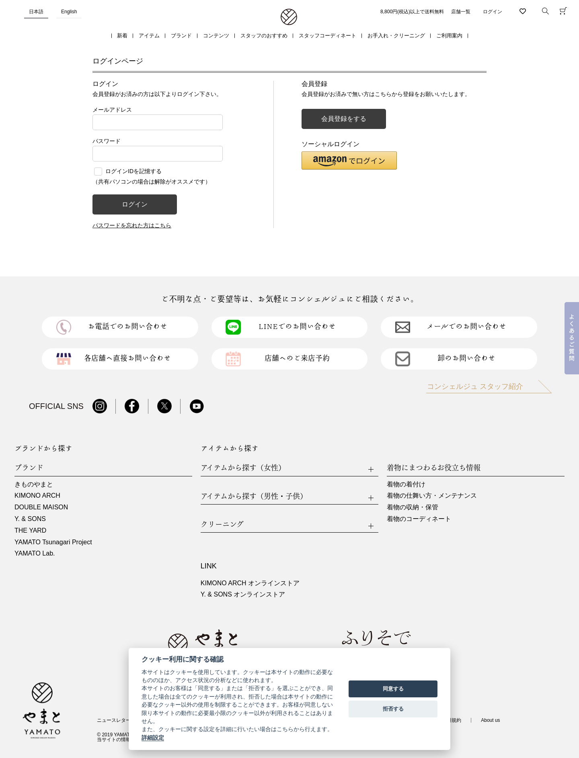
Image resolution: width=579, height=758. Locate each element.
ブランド (181, 36)
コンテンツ (216, 36)
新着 (122, 36)
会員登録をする (343, 118)
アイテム (149, 36)
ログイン (492, 11)
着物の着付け (406, 484)
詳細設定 (153, 737)
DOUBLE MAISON (41, 507)
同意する (393, 689)
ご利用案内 (449, 36)
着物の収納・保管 (412, 507)
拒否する (393, 709)
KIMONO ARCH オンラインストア (250, 583)
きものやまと (33, 484)
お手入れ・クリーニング (396, 36)
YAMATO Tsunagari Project (53, 542)
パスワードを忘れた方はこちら (131, 225)
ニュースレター (114, 720)
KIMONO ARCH (37, 495)
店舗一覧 (460, 11)
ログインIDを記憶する (133, 171)
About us (490, 720)
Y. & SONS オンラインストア (243, 594)
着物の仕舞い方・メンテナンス (432, 495)
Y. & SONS (30, 518)
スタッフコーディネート (327, 36)
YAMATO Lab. (34, 553)
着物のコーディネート (419, 518)
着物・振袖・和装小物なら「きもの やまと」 (288, 17)
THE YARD (30, 530)
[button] (349, 160)
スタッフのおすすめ (263, 36)
